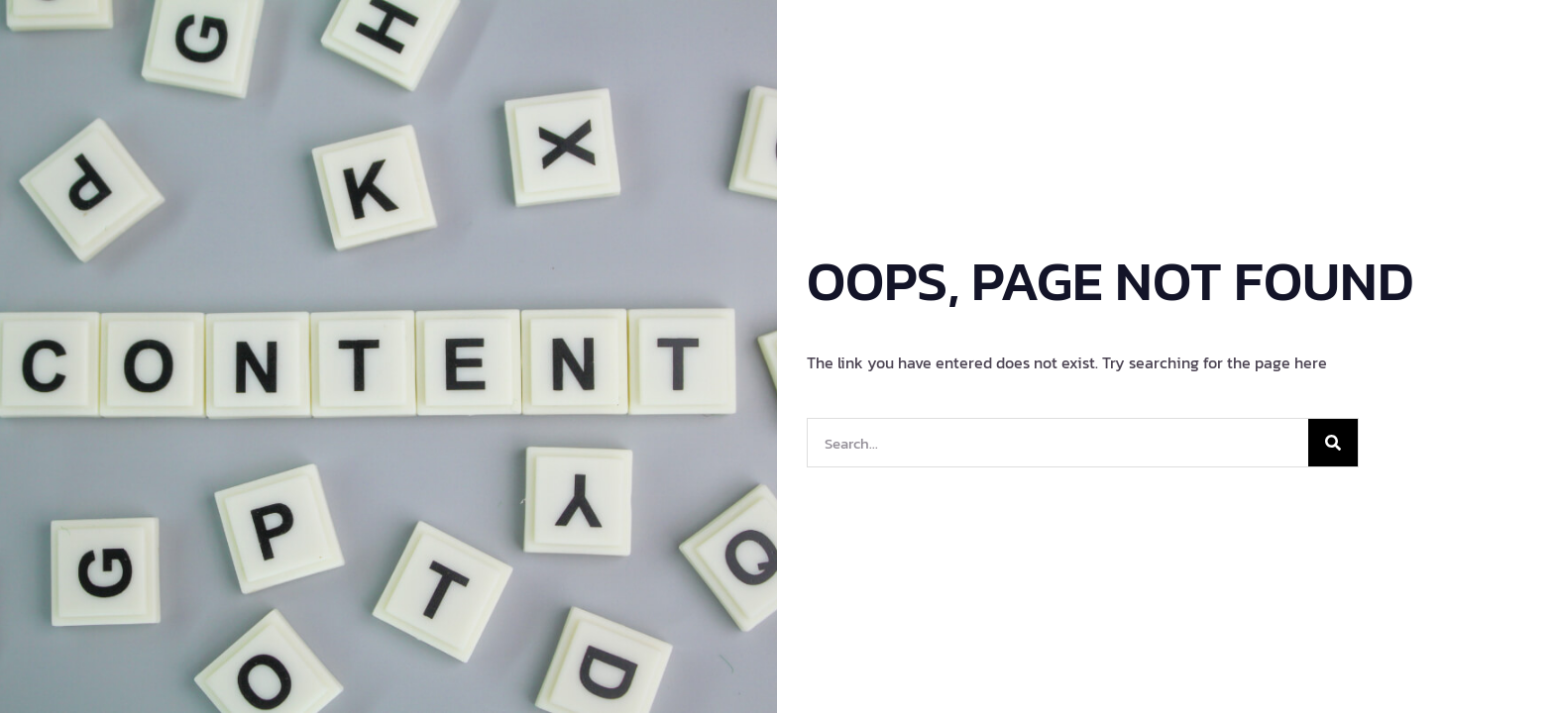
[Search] (1333, 442)
